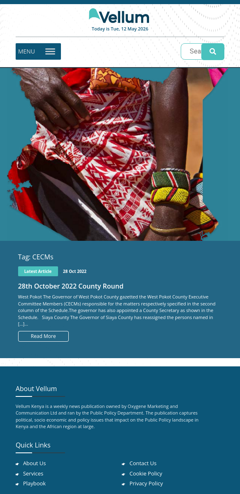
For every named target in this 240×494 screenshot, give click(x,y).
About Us (34, 463)
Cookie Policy (145, 473)
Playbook (34, 483)
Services (33, 473)
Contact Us (142, 463)
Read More (43, 336)
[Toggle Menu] (50, 51)
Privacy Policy (146, 483)
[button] (26, 51)
